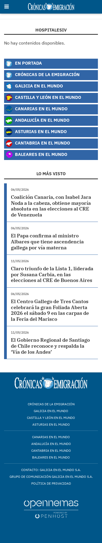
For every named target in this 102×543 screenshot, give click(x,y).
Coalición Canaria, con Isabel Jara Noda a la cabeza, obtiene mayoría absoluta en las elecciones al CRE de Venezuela (51, 206)
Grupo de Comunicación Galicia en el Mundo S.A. (51, 477)
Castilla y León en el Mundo (43, 98)
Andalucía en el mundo (51, 444)
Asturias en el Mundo (36, 132)
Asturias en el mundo (51, 424)
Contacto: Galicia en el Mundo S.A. (51, 470)
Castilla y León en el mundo (51, 418)
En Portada (23, 63)
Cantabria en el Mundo (37, 143)
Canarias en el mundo (51, 437)
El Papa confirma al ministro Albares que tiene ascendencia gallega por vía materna (47, 241)
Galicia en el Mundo (34, 86)
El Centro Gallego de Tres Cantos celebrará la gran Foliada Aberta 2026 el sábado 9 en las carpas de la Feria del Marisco (50, 310)
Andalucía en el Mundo (37, 120)
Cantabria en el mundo (51, 450)
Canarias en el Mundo (36, 109)
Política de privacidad (51, 483)
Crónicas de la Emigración (42, 75)
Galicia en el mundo (51, 411)
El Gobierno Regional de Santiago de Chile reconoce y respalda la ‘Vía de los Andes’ (50, 346)
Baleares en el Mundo (36, 155)
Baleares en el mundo (51, 457)
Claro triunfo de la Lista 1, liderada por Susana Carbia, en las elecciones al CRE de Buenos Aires (52, 274)
